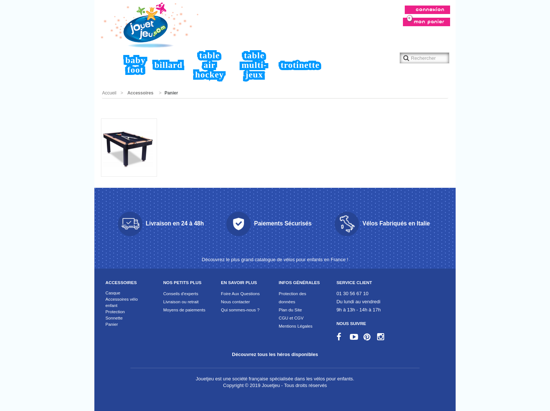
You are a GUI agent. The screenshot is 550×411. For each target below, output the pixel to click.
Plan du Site (290, 309)
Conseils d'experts (180, 293)
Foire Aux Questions (240, 293)
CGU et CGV (291, 317)
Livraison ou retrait (181, 301)
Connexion (430, 9)
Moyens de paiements (184, 309)
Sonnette (114, 317)
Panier (111, 324)
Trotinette (300, 65)
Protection (115, 311)
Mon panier (426, 21)
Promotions (124, 113)
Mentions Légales (296, 326)
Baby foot (135, 65)
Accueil (112, 66)
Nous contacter (235, 301)
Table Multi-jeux (254, 65)
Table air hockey (209, 65)
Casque (112, 292)
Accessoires (140, 93)
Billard (168, 65)
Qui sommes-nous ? (240, 309)
